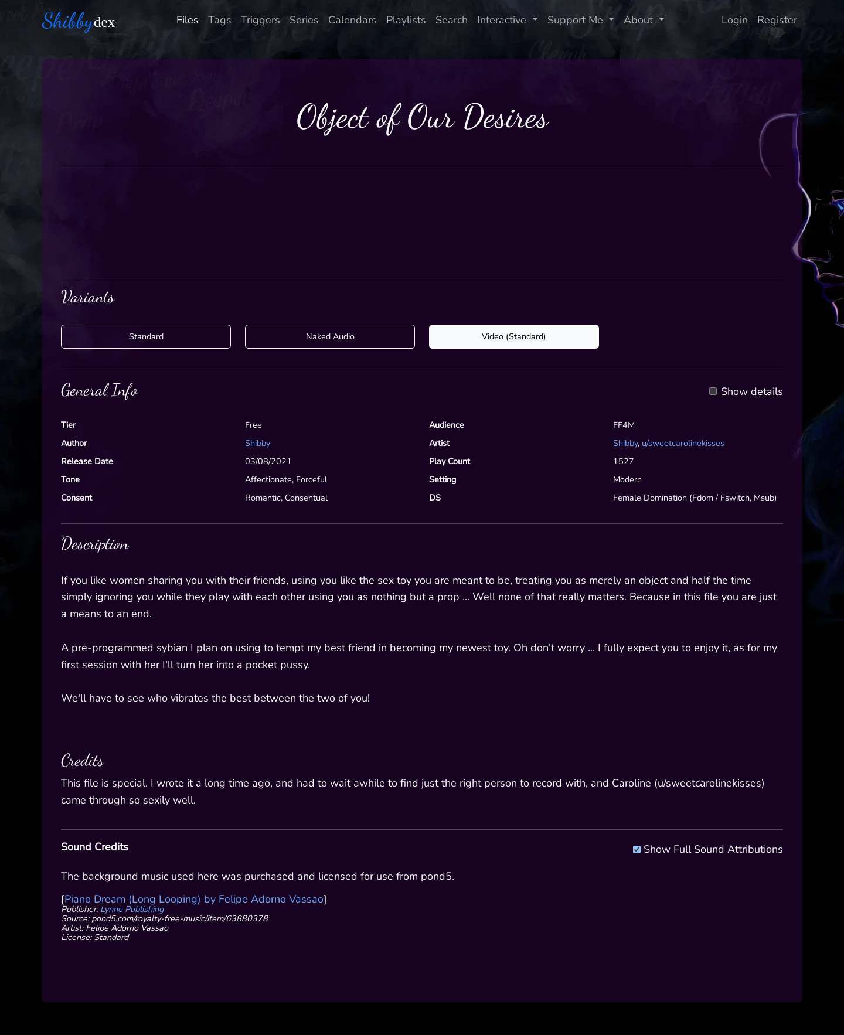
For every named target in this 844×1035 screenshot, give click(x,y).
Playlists (406, 20)
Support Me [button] (576, 20)
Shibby (257, 443)
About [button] (640, 20)
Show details (752, 392)
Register (777, 20)
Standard (146, 336)
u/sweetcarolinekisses (683, 443)
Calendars (352, 20)
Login (735, 20)
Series (304, 20)
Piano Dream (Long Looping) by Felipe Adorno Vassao (194, 899)
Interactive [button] (503, 20)
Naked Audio (330, 336)
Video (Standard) (514, 336)
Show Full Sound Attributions (713, 847)
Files (187, 20)
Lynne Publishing (132, 909)
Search (451, 20)
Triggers (260, 20)
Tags (220, 20)
